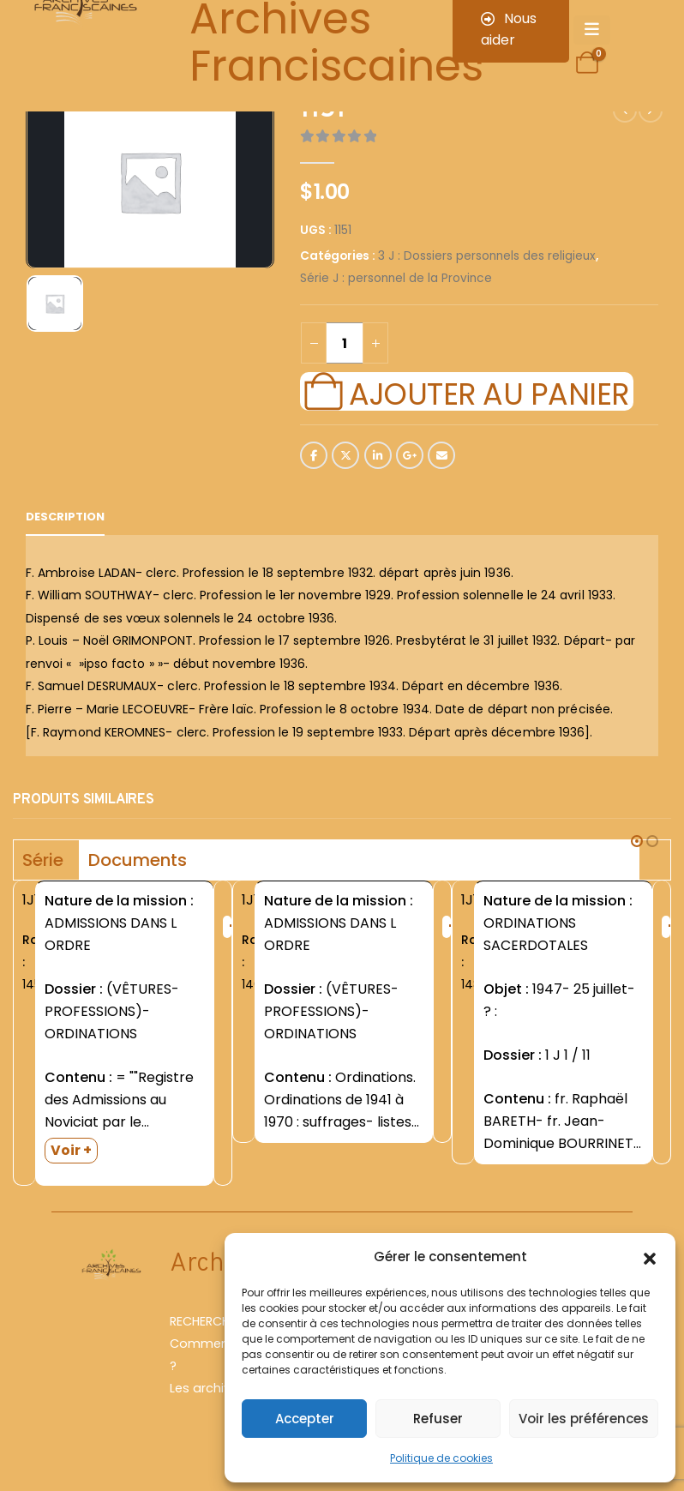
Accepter (304, 1419)
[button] (649, 1257)
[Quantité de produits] (344, 343)
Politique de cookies (441, 1458)
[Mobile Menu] (591, 30)
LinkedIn (378, 455)
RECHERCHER (206, 1321)
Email (441, 455)
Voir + (71, 1150)
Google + (409, 455)
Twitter (345, 455)
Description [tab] (65, 516)
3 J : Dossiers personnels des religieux (487, 256)
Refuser (438, 1419)
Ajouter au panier (488, 392)
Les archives (207, 1388)
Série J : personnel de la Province (396, 278)
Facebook (313, 455)
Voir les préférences (584, 1419)
